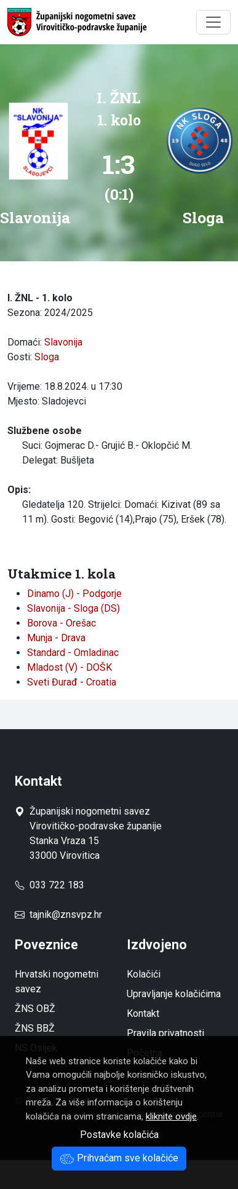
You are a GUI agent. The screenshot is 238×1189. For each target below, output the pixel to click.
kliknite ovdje (171, 1116)
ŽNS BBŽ (35, 1028)
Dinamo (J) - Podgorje (74, 593)
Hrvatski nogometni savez (56, 981)
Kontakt (143, 1013)
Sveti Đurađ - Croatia (71, 682)
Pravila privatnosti (165, 1033)
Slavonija (63, 342)
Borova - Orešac (61, 623)
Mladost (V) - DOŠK (69, 667)
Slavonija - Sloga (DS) (73, 608)
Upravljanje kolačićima (174, 994)
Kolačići (144, 974)
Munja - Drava (56, 638)
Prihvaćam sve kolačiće (119, 1158)
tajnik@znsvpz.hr (66, 914)
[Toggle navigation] (213, 22)
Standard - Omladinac (73, 652)
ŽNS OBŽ (35, 1008)
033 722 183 (49, 885)
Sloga (46, 357)
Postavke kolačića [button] (119, 1134)
